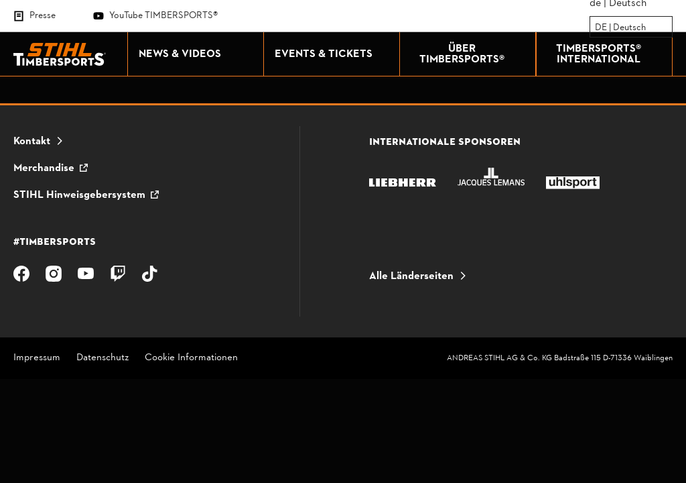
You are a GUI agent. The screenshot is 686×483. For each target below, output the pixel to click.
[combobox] (596, 27)
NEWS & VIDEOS (198, 54)
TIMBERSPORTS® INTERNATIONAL (611, 54)
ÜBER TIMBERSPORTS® (474, 54)
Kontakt (31, 141)
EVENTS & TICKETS (334, 54)
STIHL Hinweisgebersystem (79, 195)
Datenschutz (102, 358)
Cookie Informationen (191, 358)
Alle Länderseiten (411, 276)
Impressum (36, 358)
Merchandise (43, 168)
